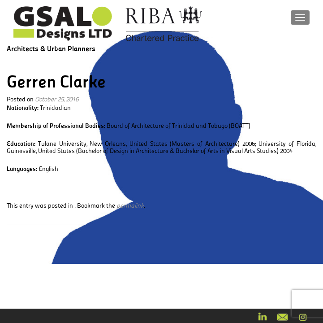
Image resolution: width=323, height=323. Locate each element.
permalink (130, 205)
